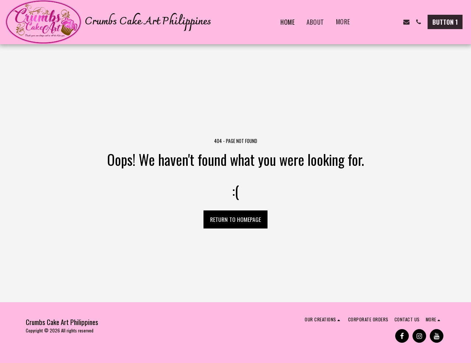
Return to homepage (235, 219)
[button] (370, 22)
